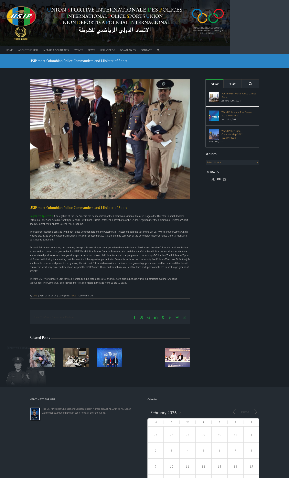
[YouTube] (218, 179)
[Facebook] (207, 179)
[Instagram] (224, 179)
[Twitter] (213, 179)
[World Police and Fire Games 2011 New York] (214, 112)
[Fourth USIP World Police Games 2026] (214, 93)
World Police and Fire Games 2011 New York (236, 114)
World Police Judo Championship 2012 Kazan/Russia (232, 134)
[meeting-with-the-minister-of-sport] (110, 139)
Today (245, 412)
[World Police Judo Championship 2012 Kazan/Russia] (214, 131)
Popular (214, 83)
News (73, 295)
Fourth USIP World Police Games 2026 (238, 95)
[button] (158, 50)
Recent (232, 83)
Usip (35, 295)
